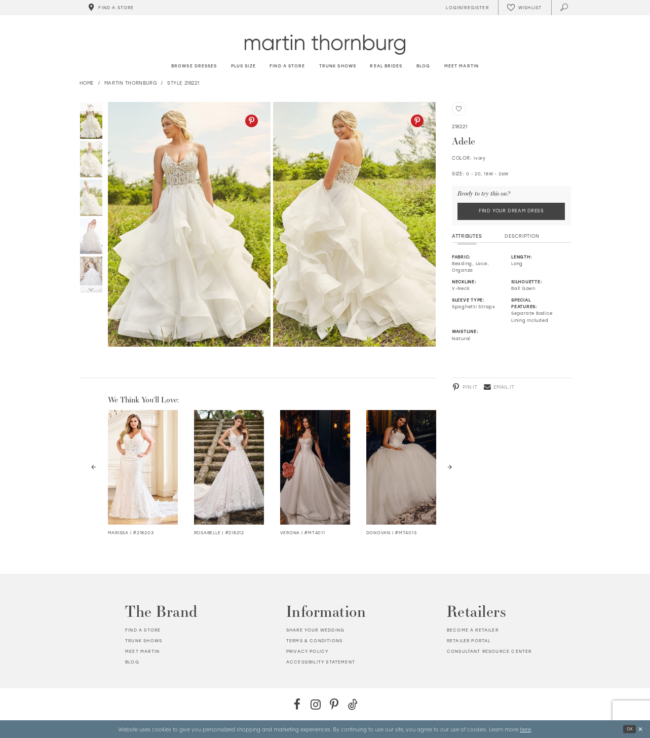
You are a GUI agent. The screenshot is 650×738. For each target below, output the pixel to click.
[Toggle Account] (466, 8)
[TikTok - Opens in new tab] (353, 704)
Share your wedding (315, 630)
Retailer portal (469, 640)
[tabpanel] (188, 224)
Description (522, 236)
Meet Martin (142, 651)
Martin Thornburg (130, 83)
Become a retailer (473, 630)
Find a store (143, 630)
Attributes (467, 236)
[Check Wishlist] (524, 7)
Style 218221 (183, 83)
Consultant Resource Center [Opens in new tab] (489, 651)
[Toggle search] (564, 7)
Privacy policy (307, 651)
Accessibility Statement (320, 662)
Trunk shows (143, 640)
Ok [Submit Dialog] (629, 728)
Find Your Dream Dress (511, 211)
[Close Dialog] (640, 729)
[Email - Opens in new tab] (499, 387)
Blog (132, 662)
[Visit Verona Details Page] (315, 467)
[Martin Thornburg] (325, 44)
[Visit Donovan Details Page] (401, 467)
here (525, 729)
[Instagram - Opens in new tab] (316, 704)
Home (87, 83)
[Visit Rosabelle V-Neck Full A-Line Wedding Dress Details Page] (229, 467)
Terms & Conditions (314, 640)
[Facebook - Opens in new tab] (297, 704)
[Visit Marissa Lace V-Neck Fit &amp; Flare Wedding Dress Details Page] (143, 467)
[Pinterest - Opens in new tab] (252, 121)
